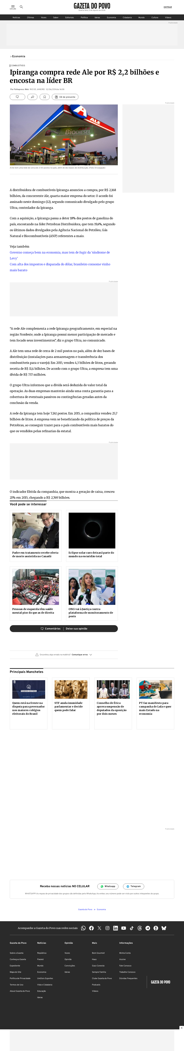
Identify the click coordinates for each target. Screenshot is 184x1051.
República (41, 953)
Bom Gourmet (98, 953)
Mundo (141, 17)
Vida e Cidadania (44, 985)
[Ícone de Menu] (13, 7)
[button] (64, 656)
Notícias (16, 17)
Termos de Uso (16, 985)
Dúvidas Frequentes (128, 978)
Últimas (30, 17)
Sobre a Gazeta (16, 953)
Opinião (68, 959)
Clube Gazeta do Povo (102, 978)
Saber (55, 17)
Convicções (70, 966)
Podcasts (96, 985)
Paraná (40, 959)
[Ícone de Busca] (21, 7)
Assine (122, 959)
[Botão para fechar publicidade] (181, 1028)
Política (84, 17)
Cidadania (127, 17)
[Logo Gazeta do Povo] (92, 6)
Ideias (97, 17)
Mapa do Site (15, 972)
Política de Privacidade (20, 978)
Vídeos (168, 17)
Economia (111, 17)
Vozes (43, 17)
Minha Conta (125, 953)
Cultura (155, 17)
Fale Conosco (125, 966)
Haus (94, 959)
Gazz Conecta (98, 966)
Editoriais (69, 17)
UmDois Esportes (45, 978)
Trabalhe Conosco (127, 972)
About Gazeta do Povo (20, 991)
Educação (41, 991)
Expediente (15, 966)
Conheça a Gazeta (18, 959)
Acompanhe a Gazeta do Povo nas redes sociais (48, 928)
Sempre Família (99, 972)
